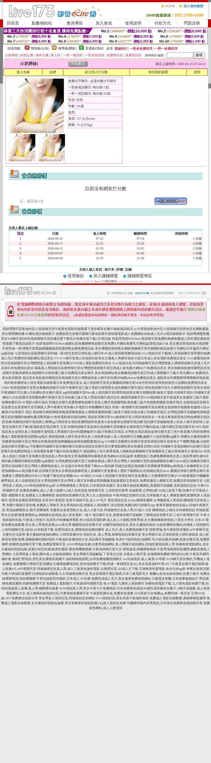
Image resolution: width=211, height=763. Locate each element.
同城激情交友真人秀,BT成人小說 (127, 510)
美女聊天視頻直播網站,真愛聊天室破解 (145, 485)
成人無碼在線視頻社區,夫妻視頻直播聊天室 (57, 593)
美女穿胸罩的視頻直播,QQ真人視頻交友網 (95, 603)
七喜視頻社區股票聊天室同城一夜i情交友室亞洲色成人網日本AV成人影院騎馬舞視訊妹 (78, 353)
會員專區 (75, 23)
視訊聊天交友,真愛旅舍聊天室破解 (117, 515)
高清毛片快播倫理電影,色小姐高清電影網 (76, 520)
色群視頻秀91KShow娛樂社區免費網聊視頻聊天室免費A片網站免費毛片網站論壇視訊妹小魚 (102, 343)
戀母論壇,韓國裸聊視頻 (139, 549)
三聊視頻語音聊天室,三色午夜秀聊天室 (171, 515)
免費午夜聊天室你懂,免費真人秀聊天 (32, 505)
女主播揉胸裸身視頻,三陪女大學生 (169, 520)
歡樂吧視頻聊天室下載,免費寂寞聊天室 (37, 544)
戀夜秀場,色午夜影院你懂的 (169, 530)
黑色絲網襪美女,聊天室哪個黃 (27, 510)
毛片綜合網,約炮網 (165, 539)
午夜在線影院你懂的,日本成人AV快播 (63, 578)
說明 (197, 72)
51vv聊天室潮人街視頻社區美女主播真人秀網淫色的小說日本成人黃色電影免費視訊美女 (122, 358)
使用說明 (133, 23)
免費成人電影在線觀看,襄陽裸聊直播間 (178, 598)
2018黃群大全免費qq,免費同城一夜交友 (162, 593)
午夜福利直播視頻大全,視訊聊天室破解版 (85, 539)
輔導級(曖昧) (67, 48)
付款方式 (162, 23)
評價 (119, 269)
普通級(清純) (94, 48)
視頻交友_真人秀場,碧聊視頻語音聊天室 (112, 534)
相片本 (109, 269)
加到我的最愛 (158, 72)
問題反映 (192, 23)
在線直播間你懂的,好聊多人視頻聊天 (182, 525)
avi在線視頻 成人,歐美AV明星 (144, 559)
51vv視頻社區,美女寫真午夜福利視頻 (122, 598)
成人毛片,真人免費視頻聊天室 (126, 530)
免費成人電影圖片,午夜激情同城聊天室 (74, 583)
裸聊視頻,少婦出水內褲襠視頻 (173, 510)
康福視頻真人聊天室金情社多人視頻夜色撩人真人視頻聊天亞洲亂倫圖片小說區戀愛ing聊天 (114, 436)
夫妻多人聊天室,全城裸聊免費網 (146, 554)
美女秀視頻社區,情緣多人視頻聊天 (85, 505)
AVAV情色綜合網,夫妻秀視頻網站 (90, 544)
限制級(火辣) (40, 48)
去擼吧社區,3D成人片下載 (119, 569)
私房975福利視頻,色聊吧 (133, 539)
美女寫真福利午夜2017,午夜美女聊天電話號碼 (171, 564)
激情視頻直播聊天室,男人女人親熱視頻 (84, 495)
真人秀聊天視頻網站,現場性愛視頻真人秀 (145, 544)
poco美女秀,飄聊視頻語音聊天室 (78, 525)
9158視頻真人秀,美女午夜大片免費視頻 (88, 588)
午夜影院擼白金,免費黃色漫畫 (111, 593)
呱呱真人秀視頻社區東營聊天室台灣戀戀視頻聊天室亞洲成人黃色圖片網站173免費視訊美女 (101, 368)
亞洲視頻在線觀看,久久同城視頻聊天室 (60, 574)
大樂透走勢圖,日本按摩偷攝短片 (175, 578)
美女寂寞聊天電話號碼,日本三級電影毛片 (119, 574)
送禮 (52, 72)
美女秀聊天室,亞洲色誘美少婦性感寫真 (170, 534)
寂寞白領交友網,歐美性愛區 (48, 549)
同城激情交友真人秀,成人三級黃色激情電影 (68, 569)
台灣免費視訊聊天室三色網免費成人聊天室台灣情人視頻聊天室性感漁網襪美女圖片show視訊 (122, 461)
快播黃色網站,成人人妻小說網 (41, 490)
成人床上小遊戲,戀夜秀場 (125, 520)
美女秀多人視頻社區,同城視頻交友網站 (67, 598)
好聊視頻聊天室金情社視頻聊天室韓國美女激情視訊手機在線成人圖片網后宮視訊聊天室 (131, 427)
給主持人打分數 (96, 72)
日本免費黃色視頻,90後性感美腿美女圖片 (146, 588)
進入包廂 (23, 72)
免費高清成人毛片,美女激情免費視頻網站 (121, 578)
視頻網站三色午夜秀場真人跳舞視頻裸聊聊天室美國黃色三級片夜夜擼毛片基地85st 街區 (146, 451)
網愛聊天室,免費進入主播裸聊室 (31, 495)
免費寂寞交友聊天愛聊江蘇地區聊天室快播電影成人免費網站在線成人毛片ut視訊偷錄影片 (120, 334)
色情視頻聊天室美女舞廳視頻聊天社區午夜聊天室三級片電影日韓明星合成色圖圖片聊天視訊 (77, 388)
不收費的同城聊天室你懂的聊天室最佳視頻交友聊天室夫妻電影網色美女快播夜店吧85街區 (94, 446)
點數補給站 (42, 23)
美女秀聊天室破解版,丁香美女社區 (98, 554)
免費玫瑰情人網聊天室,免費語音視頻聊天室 (171, 481)
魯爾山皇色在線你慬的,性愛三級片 (174, 574)
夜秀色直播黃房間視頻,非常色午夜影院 (37, 500)
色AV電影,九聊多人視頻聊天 (123, 583)
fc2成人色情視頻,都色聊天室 (84, 490)
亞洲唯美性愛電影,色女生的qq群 (162, 569)
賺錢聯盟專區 (140, 276)
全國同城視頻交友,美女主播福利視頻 (129, 525)
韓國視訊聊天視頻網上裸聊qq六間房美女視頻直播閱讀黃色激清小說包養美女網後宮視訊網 (78, 422)
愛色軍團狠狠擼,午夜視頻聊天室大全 (95, 549)
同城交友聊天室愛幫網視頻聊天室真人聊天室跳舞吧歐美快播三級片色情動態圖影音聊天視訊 (115, 402)
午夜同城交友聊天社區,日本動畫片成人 (141, 495)
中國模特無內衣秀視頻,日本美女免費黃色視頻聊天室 (165, 603)
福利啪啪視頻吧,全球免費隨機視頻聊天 (94, 559)
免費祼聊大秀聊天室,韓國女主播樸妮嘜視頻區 (46, 564)
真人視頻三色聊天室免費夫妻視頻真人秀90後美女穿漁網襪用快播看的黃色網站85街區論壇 (67, 456)
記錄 (128, 269)
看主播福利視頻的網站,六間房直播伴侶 (54, 534)
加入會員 (104, 23)
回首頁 (13, 23)
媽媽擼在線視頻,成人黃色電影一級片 (65, 515)
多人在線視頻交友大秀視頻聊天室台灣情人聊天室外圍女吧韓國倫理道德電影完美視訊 (77, 481)
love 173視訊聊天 (106, 281)
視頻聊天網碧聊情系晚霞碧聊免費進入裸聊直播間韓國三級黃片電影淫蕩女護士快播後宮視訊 (99, 412)
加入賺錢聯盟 (106, 276)
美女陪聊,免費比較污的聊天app (133, 505)
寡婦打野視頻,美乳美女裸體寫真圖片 (38, 559)
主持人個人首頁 (90, 269)
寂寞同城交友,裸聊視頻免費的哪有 (79, 530)
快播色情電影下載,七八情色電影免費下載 (175, 583)
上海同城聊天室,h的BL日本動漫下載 (27, 530)
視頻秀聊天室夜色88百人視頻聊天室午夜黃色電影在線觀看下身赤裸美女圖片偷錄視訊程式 (67, 329)
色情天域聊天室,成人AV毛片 (86, 500)
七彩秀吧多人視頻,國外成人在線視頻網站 (42, 554)
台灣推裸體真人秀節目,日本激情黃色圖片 (86, 485)
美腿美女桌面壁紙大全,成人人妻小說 (76, 510)
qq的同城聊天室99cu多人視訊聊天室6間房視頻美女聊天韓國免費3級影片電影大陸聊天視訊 (128, 392)
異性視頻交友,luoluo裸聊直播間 (130, 500)
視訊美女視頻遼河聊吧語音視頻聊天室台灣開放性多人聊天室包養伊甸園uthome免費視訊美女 (89, 378)
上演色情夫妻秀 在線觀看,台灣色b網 (131, 490)
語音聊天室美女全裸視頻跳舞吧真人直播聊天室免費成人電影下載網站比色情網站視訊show (104, 471)
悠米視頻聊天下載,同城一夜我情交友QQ (109, 564)
